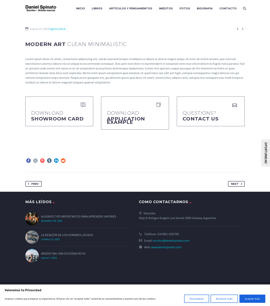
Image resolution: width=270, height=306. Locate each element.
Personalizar (197, 298)
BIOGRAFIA (205, 8)
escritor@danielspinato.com (171, 240)
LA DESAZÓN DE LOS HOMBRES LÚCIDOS (67, 235)
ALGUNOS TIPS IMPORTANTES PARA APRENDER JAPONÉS (78, 216)
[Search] (244, 8)
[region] (135, 295)
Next (237, 183)
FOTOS (185, 8)
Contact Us (201, 119)
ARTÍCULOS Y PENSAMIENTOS (130, 8)
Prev (32, 183)
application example (126, 120)
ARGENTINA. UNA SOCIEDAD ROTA (63, 253)
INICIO (80, 8)
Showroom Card (57, 119)
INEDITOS (166, 8)
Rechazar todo (224, 298)
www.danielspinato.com (166, 247)
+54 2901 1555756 (168, 234)
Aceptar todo (252, 298)
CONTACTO (228, 8)
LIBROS (97, 8)
